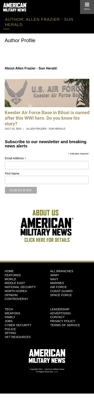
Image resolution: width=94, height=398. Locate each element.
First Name (12, 173)
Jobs (9, 321)
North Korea (16, 291)
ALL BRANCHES (61, 271)
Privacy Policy (62, 321)
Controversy (16, 299)
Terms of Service (65, 325)
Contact (57, 317)
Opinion (11, 295)
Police (10, 329)
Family (10, 317)
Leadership (59, 309)
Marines (57, 283)
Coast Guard (61, 291)
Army (54, 275)
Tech (9, 309)
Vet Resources (18, 337)
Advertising (60, 313)
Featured (13, 275)
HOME (9, 271)
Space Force (61, 295)
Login (55, 372)
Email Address (15, 158)
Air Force (58, 287)
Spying (10, 333)
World (10, 279)
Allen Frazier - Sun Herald (45, 128)
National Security (20, 287)
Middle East (15, 283)
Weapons (12, 313)
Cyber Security (18, 325)
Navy (54, 279)
